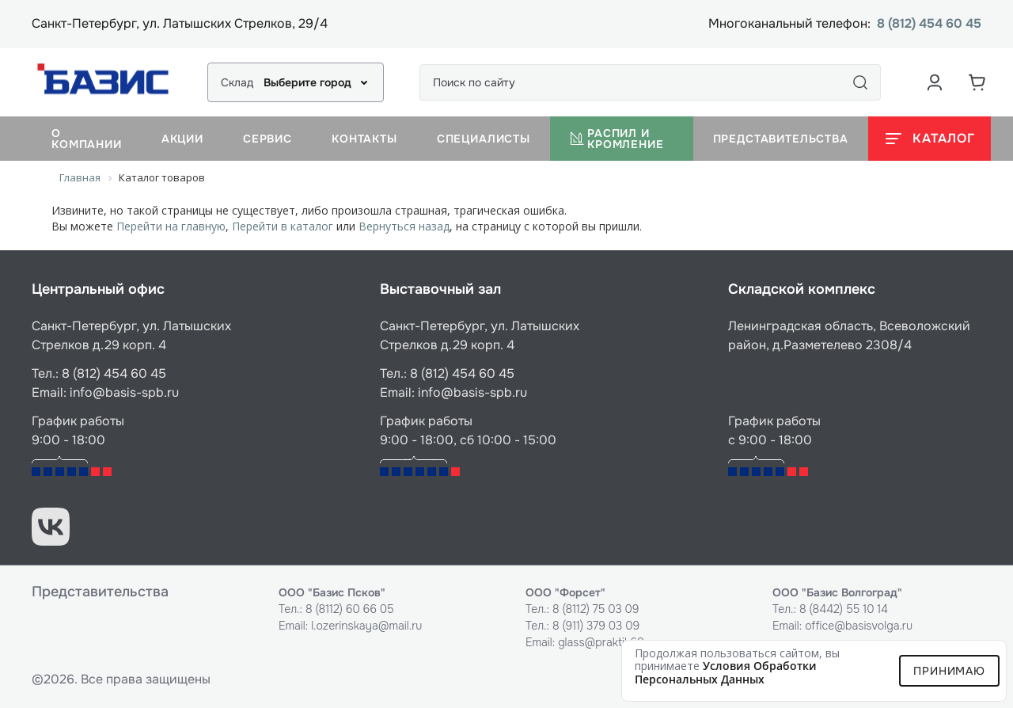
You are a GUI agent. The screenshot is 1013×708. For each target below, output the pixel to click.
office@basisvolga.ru (858, 626)
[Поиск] (860, 82)
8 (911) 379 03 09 (595, 626)
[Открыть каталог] (929, 138)
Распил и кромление (617, 138)
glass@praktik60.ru (607, 642)
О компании (86, 138)
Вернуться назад (404, 226)
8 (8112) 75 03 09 (595, 609)
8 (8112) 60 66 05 (349, 609)
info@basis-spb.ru (124, 392)
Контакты (364, 138)
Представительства (780, 138)
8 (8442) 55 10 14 (843, 609)
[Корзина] (977, 82)
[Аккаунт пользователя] (934, 82)
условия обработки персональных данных (726, 672)
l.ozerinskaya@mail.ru (366, 626)
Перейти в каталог (282, 226)
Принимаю (949, 671)
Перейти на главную (171, 226)
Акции (182, 138)
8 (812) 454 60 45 (929, 24)
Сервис (267, 138)
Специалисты (483, 138)
